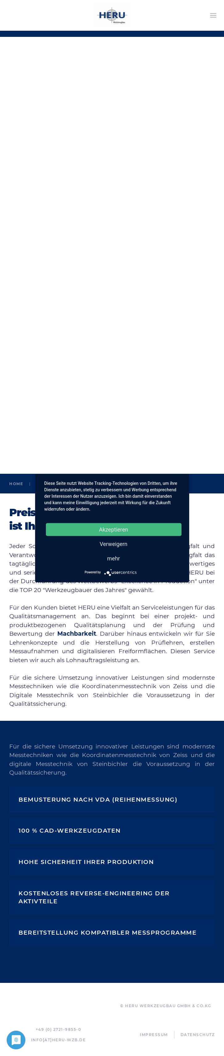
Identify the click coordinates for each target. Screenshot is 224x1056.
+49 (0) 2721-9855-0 (58, 1029)
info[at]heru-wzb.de (58, 1040)
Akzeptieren (113, 529)
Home (16, 483)
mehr (113, 558)
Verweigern (113, 543)
